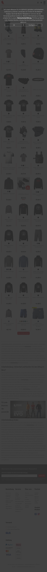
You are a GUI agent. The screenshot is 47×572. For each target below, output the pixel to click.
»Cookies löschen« (13, 20)
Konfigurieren (33, 25)
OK (14, 25)
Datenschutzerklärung (24, 18)
